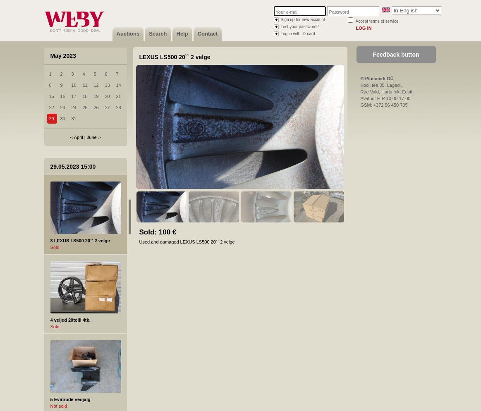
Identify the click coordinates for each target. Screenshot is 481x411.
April (78, 137)
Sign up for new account (303, 19)
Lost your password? (300, 26)
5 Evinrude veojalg (70, 399)
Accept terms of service (377, 21)
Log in (364, 28)
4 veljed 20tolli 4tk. (70, 320)
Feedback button (396, 54)
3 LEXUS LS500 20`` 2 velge (80, 240)
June (92, 137)
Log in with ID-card (298, 33)
